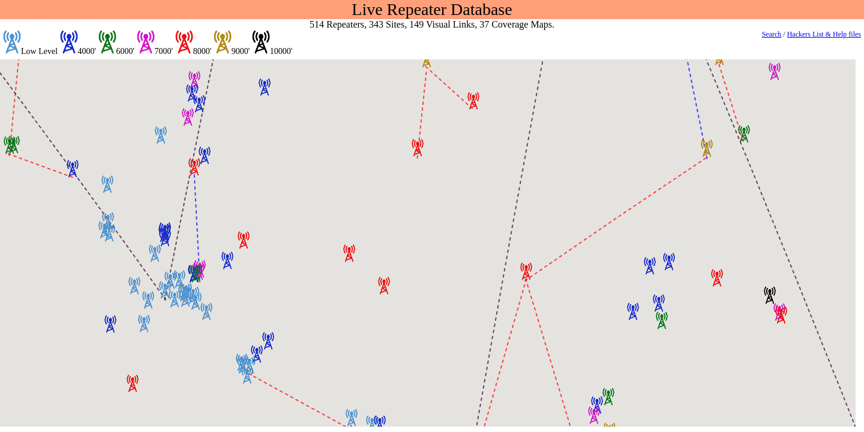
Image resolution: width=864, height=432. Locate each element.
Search (772, 34)
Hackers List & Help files (824, 34)
